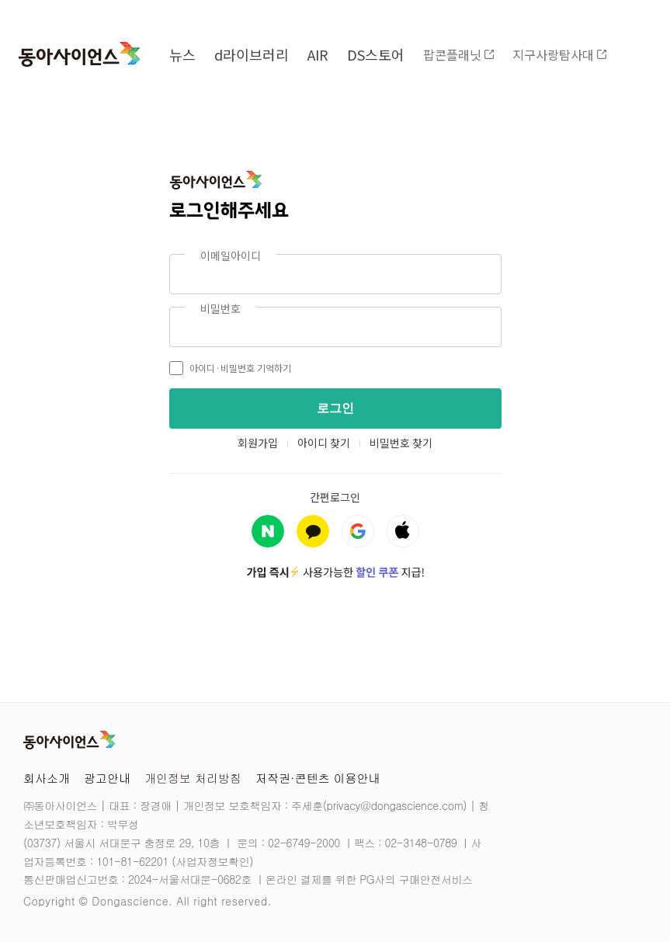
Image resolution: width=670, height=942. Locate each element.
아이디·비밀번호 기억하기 (230, 368)
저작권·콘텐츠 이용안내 (317, 778)
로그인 (335, 408)
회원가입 (258, 442)
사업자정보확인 (212, 861)
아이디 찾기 (323, 442)
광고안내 (107, 778)
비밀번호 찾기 (401, 442)
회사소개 (46, 778)
